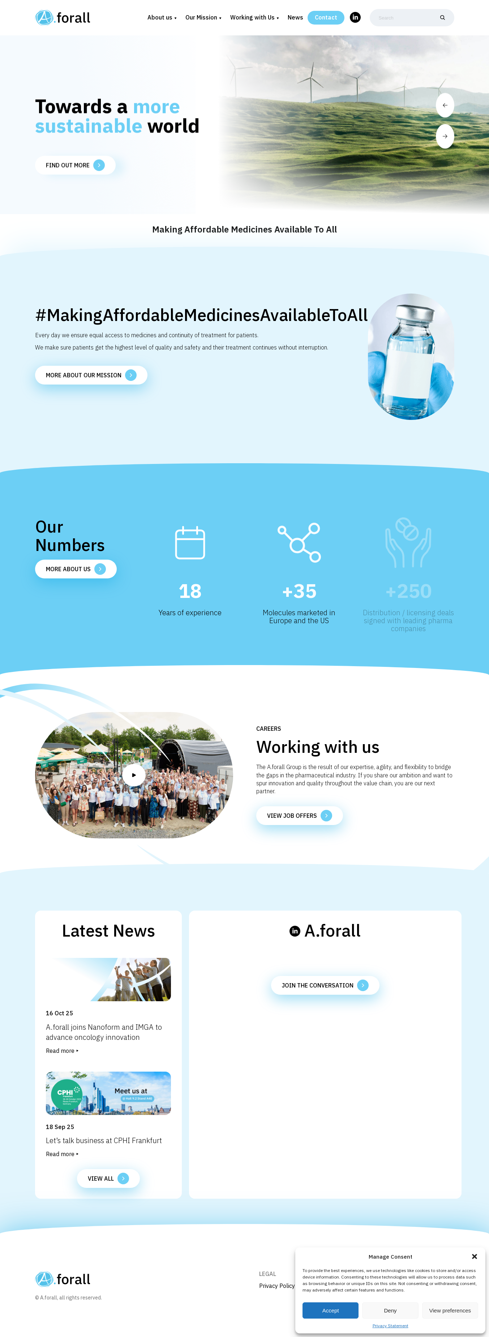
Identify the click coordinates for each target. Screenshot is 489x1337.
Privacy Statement (390, 1325)
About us (159, 17)
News (295, 17)
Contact (326, 17)
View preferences (450, 1310)
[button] (474, 1256)
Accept (330, 1310)
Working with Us (252, 17)
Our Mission (201, 17)
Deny (390, 1310)
